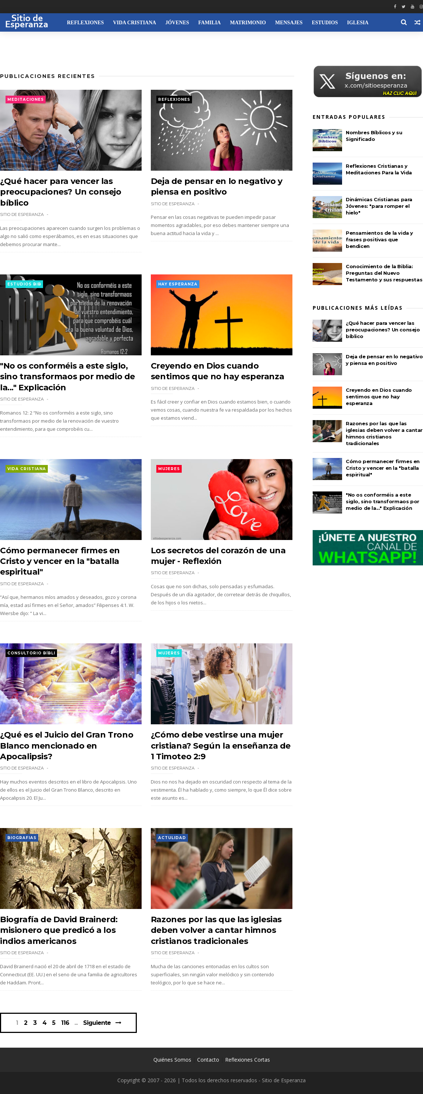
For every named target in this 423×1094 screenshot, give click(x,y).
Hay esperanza (178, 284)
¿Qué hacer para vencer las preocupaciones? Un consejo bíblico (60, 192)
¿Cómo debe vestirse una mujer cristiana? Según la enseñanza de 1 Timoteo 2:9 (221, 745)
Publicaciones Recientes (47, 76)
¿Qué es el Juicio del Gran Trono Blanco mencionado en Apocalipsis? (66, 745)
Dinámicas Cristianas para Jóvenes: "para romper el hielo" (379, 206)
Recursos (18, 41)
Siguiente (97, 1023)
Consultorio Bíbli (31, 653)
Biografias (21, 837)
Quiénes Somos (172, 1059)
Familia (209, 22)
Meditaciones (25, 99)
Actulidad (172, 837)
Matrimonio (248, 22)
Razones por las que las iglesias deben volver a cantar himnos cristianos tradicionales (216, 930)
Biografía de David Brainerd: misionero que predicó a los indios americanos (59, 930)
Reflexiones (85, 22)
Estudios (325, 22)
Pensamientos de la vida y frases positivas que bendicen (379, 239)
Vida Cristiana (134, 22)
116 (65, 1023)
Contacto (208, 1059)
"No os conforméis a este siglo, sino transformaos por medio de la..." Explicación (67, 377)
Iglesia (357, 22)
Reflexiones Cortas (247, 1059)
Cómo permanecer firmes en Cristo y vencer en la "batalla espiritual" (60, 561)
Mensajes (289, 22)
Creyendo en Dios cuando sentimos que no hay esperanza (379, 396)
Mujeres (169, 468)
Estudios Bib (24, 284)
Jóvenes (177, 22)
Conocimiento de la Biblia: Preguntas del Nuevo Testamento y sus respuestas (384, 273)
